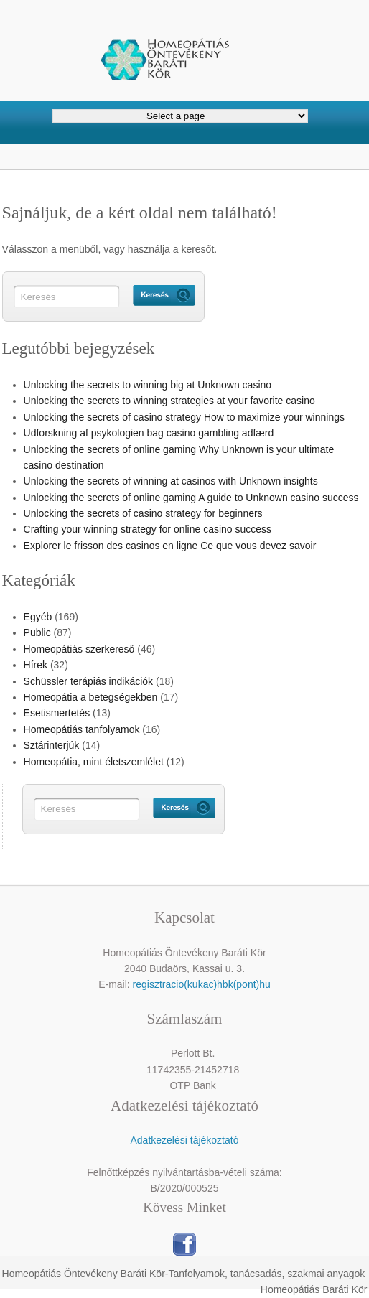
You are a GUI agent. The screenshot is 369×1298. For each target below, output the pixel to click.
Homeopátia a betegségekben (91, 697)
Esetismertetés (57, 713)
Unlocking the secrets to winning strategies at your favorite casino (169, 400)
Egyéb (38, 616)
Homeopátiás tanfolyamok (82, 729)
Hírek (35, 665)
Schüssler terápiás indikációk (89, 681)
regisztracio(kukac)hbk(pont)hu (202, 984)
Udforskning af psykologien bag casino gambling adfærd (149, 433)
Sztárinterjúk (52, 745)
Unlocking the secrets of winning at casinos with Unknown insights (171, 481)
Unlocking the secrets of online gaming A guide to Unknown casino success (191, 497)
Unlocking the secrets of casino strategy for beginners (143, 513)
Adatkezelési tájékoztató (184, 1140)
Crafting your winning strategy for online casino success (148, 529)
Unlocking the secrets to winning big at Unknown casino (148, 385)
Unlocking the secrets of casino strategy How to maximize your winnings (184, 417)
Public (37, 632)
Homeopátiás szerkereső (79, 649)
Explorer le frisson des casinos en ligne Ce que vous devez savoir (170, 545)
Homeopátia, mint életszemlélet (94, 761)
